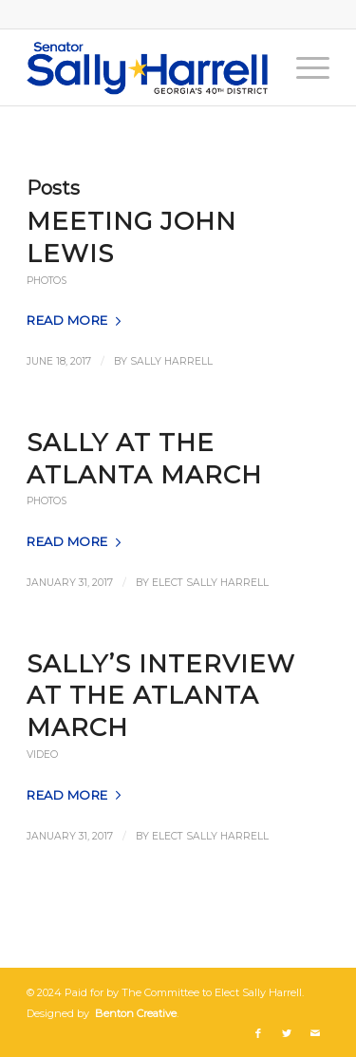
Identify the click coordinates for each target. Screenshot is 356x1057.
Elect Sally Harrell (210, 582)
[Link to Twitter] (286, 1033)
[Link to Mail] (315, 1033)
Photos (46, 280)
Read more (77, 320)
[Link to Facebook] (258, 1033)
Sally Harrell (171, 361)
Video (42, 754)
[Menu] (303, 67)
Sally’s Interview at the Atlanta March (161, 696)
